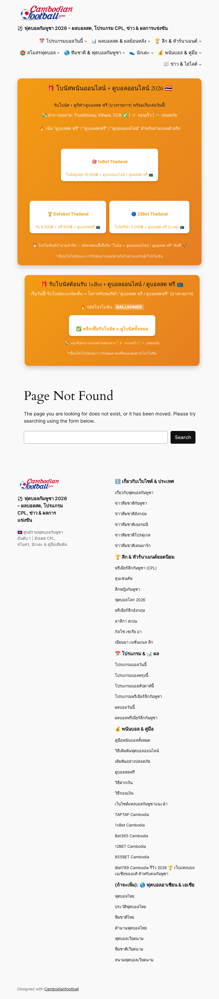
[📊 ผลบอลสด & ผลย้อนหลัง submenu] (149, 41)
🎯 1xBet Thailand (109, 168)
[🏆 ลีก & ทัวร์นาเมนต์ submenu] (200, 41)
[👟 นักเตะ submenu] (152, 52)
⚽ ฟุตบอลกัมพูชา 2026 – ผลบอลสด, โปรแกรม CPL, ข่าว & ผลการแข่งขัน (92, 28)
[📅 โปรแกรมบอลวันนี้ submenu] (85, 41)
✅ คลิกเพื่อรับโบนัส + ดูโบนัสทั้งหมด (112, 329)
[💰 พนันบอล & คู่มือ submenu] (200, 52)
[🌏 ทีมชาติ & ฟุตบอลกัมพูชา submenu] (123, 52)
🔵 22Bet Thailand (149, 220)
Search (183, 437)
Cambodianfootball (61, 989)
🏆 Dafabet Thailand (68, 220)
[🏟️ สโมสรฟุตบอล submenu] (58, 52)
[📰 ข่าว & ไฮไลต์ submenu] (200, 64)
